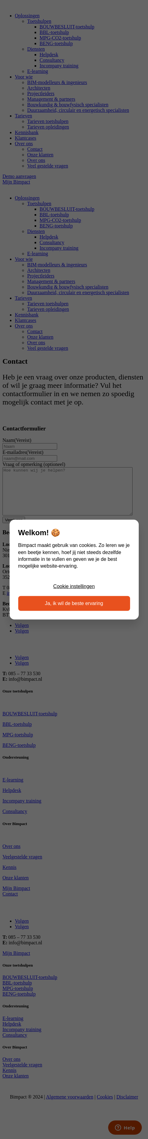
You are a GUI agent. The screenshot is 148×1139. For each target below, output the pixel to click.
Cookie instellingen (74, 586)
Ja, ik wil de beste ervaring (74, 603)
